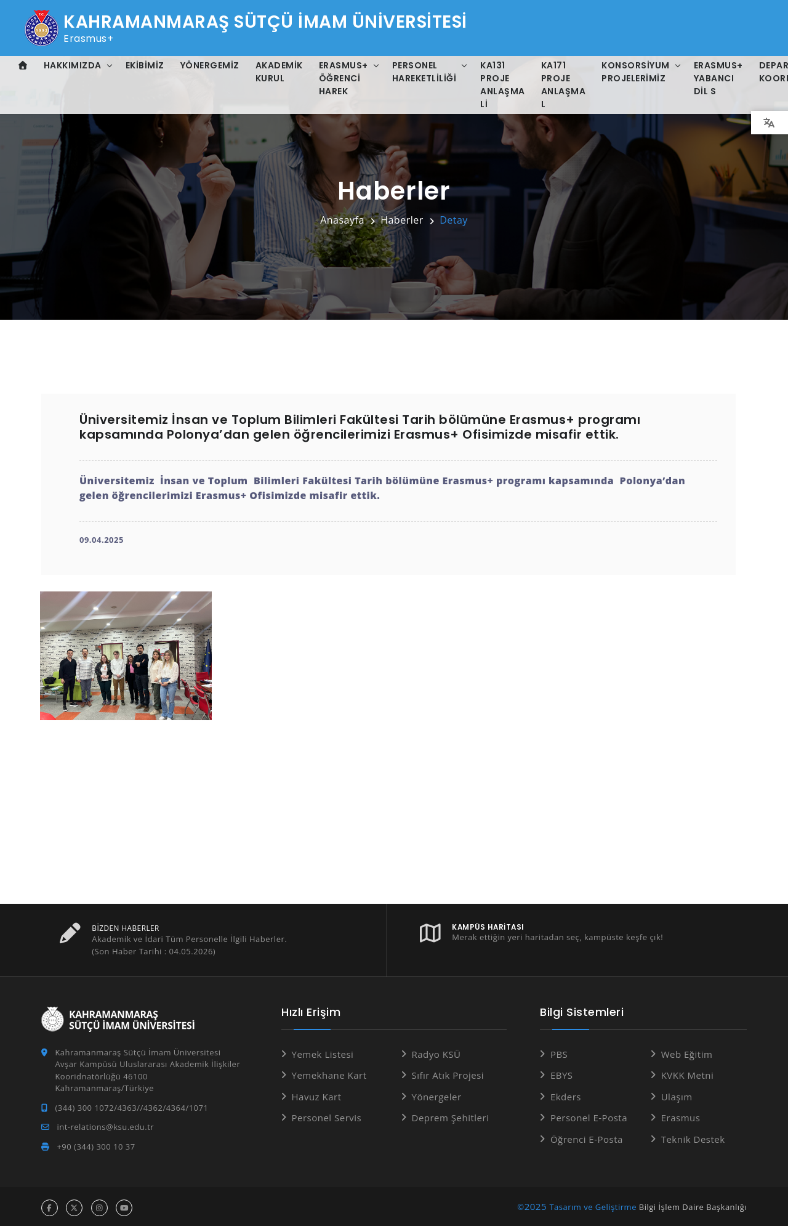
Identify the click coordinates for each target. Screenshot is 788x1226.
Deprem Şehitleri (450, 1115)
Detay (454, 220)
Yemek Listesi (323, 1051)
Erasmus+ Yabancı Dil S (718, 78)
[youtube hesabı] (124, 1205)
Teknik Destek (693, 1137)
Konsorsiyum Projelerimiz (635, 71)
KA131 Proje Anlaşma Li (502, 84)
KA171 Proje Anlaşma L (563, 84)
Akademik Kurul (279, 71)
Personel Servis (327, 1115)
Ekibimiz (145, 65)
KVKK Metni (687, 1072)
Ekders (565, 1094)
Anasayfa (342, 220)
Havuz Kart (317, 1094)
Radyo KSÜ (436, 1051)
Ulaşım (677, 1094)
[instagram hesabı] (99, 1205)
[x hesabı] (74, 1205)
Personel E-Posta (588, 1115)
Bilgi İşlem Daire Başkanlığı (693, 1204)
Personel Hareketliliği (424, 71)
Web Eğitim (687, 1051)
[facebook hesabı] (49, 1205)
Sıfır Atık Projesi (448, 1072)
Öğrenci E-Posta (586, 1137)
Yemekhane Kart (329, 1072)
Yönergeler (437, 1094)
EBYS (561, 1072)
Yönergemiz (209, 65)
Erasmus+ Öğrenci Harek (343, 78)
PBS (559, 1051)
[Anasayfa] (23, 65)
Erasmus (681, 1115)
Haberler (402, 220)
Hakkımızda (73, 65)
